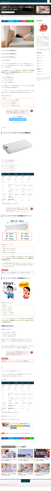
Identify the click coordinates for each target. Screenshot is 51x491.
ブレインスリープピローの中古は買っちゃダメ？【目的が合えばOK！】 (41, 478)
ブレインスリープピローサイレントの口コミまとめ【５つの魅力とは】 (8, 462)
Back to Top (25, 485)
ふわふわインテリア (12, 488)
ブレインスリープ (41, 57)
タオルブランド (40, 59)
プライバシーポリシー (41, 76)
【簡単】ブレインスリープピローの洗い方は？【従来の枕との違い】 (8, 478)
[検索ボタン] (49, 51)
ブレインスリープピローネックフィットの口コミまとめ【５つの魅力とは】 (25, 463)
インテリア (40, 65)
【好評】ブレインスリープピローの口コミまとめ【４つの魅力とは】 (17, 435)
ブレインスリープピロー (10, 14)
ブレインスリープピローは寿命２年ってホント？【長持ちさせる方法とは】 (16, 274)
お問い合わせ (40, 73)
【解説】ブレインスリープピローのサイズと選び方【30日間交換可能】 (16, 363)
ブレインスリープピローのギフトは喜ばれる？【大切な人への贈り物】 (41, 462)
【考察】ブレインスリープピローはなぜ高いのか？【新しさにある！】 (25, 478)
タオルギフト (40, 62)
